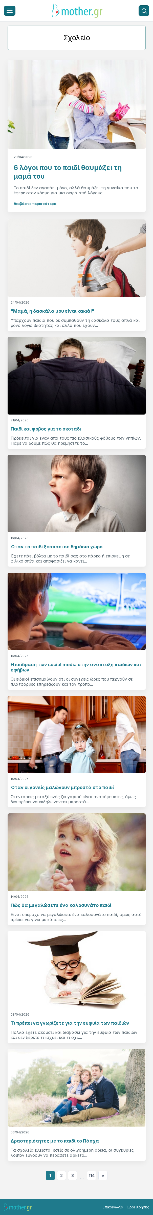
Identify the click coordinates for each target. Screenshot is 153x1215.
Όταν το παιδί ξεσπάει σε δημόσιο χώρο (56, 546)
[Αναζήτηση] (144, 10)
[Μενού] (9, 11)
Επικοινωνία (113, 1207)
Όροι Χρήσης (137, 1207)
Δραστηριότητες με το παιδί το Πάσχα (55, 1141)
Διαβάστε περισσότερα (35, 203)
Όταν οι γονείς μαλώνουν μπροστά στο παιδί (62, 787)
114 (92, 1175)
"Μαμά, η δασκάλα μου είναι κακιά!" (52, 311)
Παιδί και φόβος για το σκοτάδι (46, 429)
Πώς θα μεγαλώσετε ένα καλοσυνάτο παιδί (61, 905)
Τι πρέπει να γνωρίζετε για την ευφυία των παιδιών (70, 1023)
